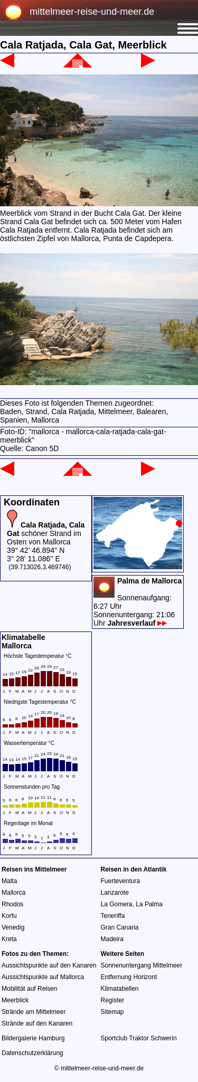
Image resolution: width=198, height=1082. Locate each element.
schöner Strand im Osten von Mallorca (45, 533)
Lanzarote (115, 892)
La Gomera (117, 904)
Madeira (112, 939)
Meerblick (15, 1000)
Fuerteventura (120, 881)
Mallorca (13, 892)
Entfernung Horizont (129, 977)
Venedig (13, 927)
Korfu (9, 916)
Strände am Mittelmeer (33, 1012)
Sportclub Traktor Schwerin (139, 1038)
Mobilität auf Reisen (29, 988)
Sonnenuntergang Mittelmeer (142, 965)
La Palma (149, 904)
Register (113, 1000)
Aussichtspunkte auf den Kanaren (49, 965)
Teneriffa (113, 916)
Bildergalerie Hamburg (33, 1038)
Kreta (9, 939)
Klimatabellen (120, 988)
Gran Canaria (120, 927)
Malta (9, 881)
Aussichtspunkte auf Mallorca (43, 977)
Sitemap (112, 1012)
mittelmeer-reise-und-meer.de (92, 11)
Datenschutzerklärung (32, 1053)
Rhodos (12, 904)
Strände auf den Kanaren (37, 1023)
